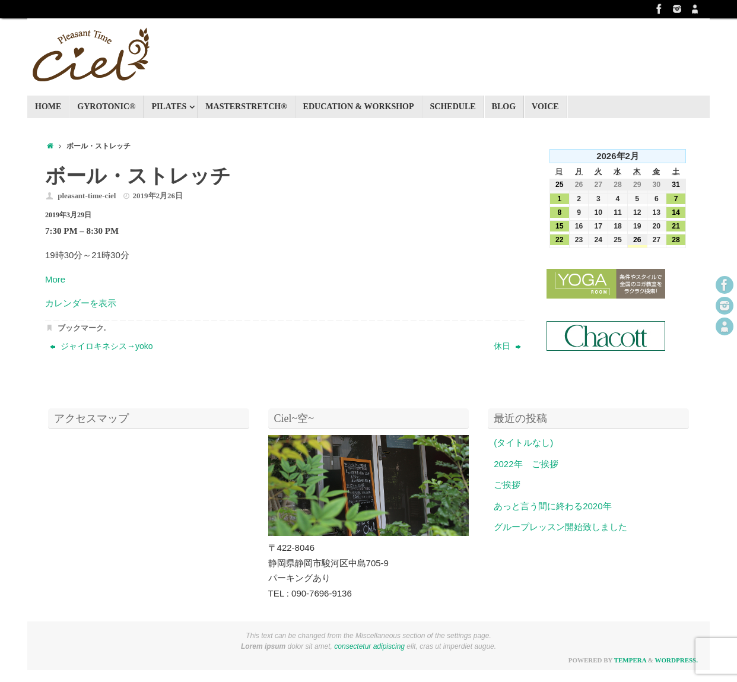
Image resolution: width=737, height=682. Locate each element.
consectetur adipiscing (369, 646)
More (55, 279)
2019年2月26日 (158, 195)
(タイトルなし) (523, 442)
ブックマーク (81, 327)
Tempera (630, 660)
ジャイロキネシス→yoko (101, 346)
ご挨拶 (507, 485)
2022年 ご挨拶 (526, 464)
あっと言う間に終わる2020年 (552, 506)
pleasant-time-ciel (87, 195)
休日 (507, 346)
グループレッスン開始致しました (560, 527)
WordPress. (676, 660)
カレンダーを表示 (80, 303)
